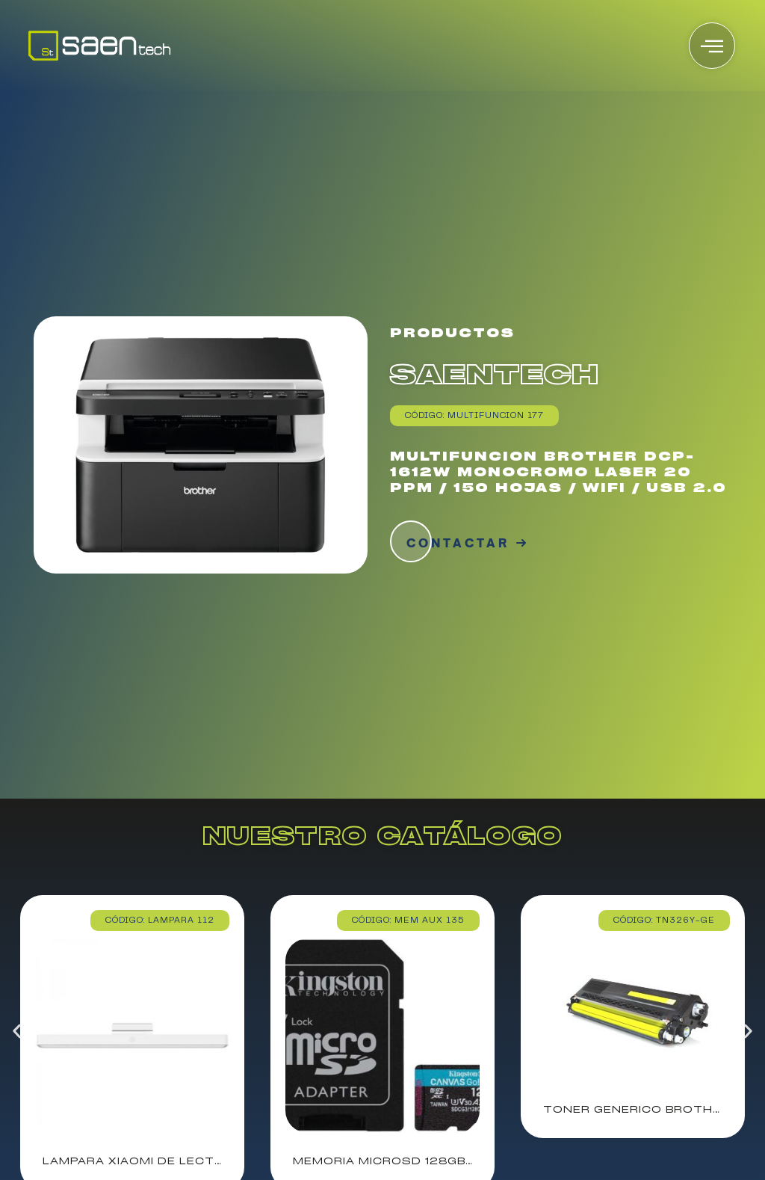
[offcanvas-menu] (712, 45)
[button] (16, 1031)
